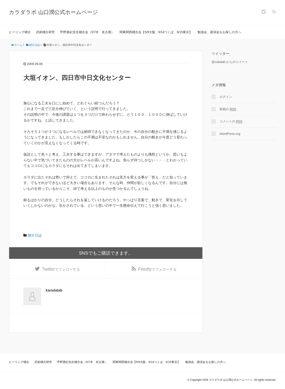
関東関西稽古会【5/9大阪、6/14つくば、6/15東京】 (156, 32)
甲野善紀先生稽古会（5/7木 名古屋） (87, 32)
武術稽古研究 (45, 32)
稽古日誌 (35, 235)
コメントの (231, 121)
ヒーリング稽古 (20, 32)
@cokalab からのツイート (230, 62)
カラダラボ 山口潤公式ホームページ (53, 12)
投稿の (228, 109)
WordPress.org (230, 134)
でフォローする (61, 269)
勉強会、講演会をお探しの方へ (219, 32)
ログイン (226, 97)
